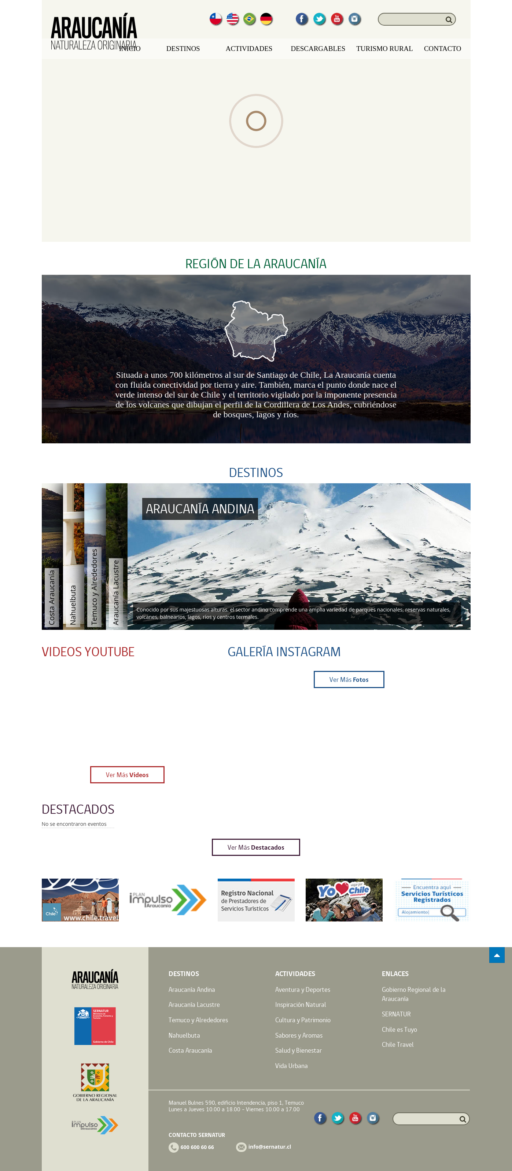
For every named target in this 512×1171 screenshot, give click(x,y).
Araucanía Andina (192, 989)
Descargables (318, 48)
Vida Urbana (291, 1066)
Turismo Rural (384, 48)
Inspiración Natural (300, 1004)
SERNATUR (396, 1014)
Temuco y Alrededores (198, 1020)
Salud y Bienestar (298, 1050)
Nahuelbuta (184, 1035)
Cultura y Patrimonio (303, 1020)
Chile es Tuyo (399, 1029)
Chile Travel (398, 1044)
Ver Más (127, 775)
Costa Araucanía (190, 1050)
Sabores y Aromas (299, 1035)
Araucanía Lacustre (194, 1004)
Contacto (442, 48)
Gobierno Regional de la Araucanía (414, 994)
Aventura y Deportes (302, 989)
